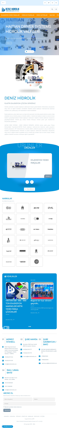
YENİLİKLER (36, 416)
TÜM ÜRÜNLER (29, 189)
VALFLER (52, 15)
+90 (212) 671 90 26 (7, 426)
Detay (9, 43)
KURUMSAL (12, 416)
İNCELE (48, 176)
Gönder (7, 410)
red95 (33, 418)
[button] (26, 51)
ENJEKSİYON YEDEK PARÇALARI (10, 15)
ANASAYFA (6, 416)
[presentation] (27, 182)
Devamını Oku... (10, 319)
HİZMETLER (24, 416)
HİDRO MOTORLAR (41, 15)
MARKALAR (30, 416)
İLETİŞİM (42, 416)
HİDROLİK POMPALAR (28, 15)
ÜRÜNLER (18, 416)
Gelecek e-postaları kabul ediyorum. (12, 407)
